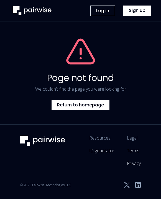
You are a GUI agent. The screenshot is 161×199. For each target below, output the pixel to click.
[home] (31, 10)
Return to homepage (80, 105)
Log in (102, 10)
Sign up (137, 10)
